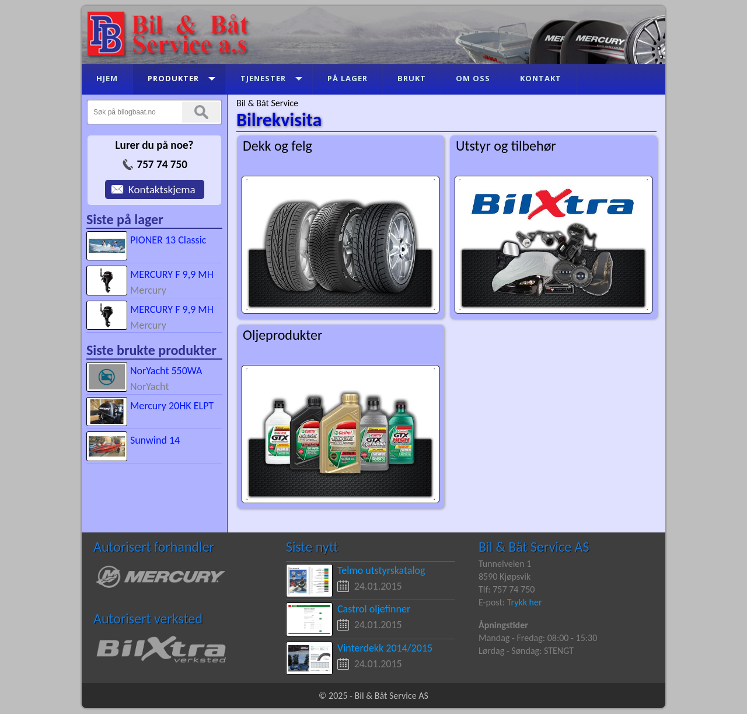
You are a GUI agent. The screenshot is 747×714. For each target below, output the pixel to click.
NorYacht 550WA (166, 370)
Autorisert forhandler (153, 546)
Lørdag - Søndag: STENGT (526, 650)
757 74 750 (162, 164)
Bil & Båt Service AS (534, 546)
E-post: (493, 602)
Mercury (148, 290)
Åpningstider (503, 625)
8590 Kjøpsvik (504, 576)
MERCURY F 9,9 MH (172, 274)
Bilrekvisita (279, 120)
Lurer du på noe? (154, 145)
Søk (201, 112)
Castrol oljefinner (373, 608)
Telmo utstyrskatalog (381, 570)
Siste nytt (312, 546)
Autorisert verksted (148, 618)
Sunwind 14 (155, 440)
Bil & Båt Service (267, 103)
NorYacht (149, 386)
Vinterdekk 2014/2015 (384, 648)
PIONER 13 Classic (168, 240)
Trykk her (524, 602)
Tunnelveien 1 (505, 563)
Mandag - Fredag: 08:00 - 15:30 (538, 637)
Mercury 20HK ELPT (172, 405)
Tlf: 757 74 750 (507, 589)
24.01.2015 (378, 586)
